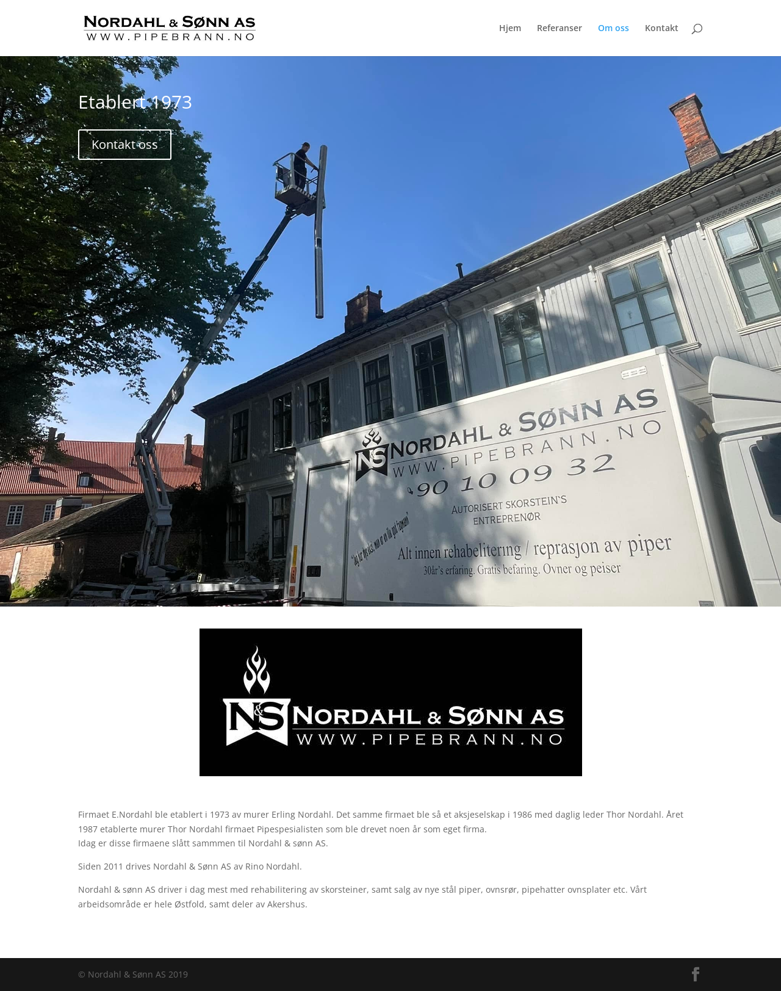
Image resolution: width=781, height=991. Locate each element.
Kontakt (661, 29)
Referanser (559, 29)
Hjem (510, 29)
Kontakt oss (125, 144)
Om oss (613, 29)
